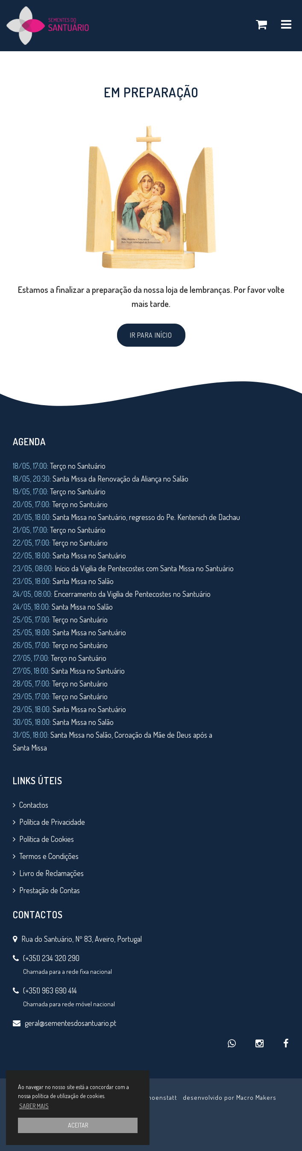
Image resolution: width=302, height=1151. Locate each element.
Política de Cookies (46, 839)
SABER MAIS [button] (34, 1106)
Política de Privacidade (52, 822)
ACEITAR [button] (78, 1125)
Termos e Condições (49, 856)
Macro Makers (256, 1097)
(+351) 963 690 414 (50, 990)
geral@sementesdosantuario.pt (70, 1023)
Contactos (33, 804)
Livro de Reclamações (51, 873)
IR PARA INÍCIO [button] (151, 335)
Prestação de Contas (49, 890)
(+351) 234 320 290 (51, 958)
